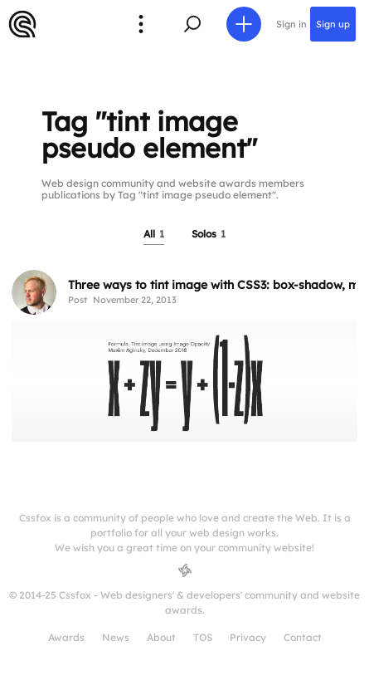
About (161, 637)
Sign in (291, 24)
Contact (303, 637)
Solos (209, 234)
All (153, 234)
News (115, 637)
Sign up (333, 24)
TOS (202, 637)
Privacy (248, 637)
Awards (66, 637)
